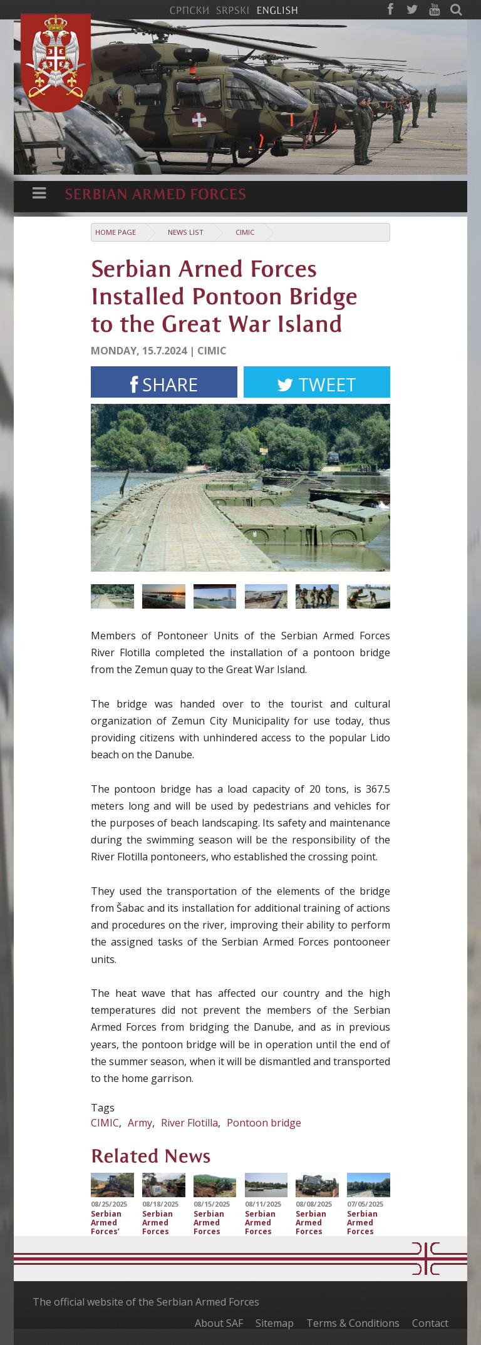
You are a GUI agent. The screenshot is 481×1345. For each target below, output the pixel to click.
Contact (430, 1323)
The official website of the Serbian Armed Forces (146, 1302)
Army (140, 1123)
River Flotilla (189, 1123)
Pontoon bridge (264, 1123)
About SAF (219, 1323)
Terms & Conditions (353, 1323)
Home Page (115, 232)
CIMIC (244, 232)
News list (186, 232)
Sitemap (275, 1323)
